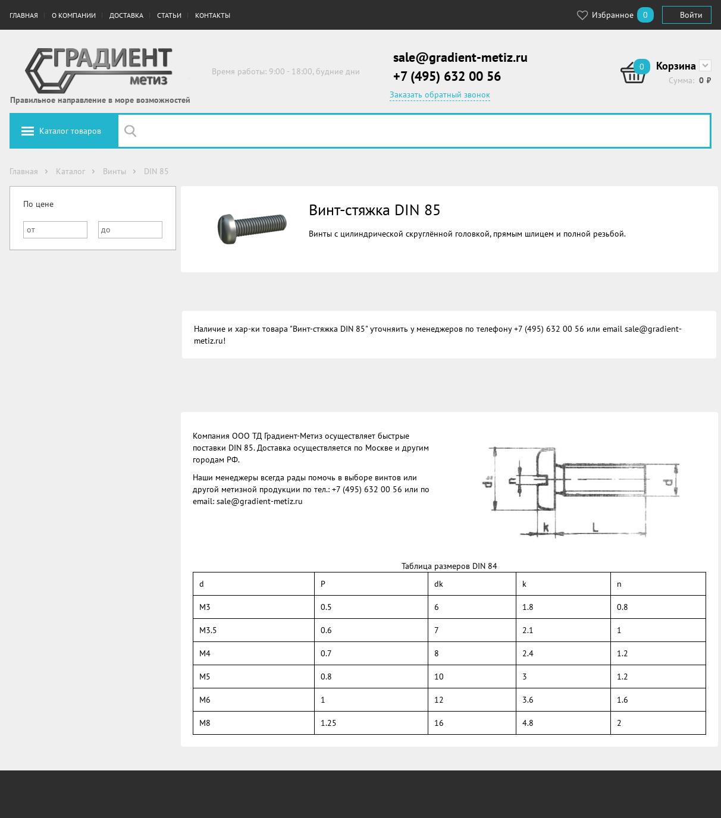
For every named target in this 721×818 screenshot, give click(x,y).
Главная (24, 15)
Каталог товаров (70, 130)
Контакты (212, 15)
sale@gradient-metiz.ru (460, 57)
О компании (74, 15)
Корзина (676, 66)
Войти (691, 15)
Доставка (126, 15)
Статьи (169, 15)
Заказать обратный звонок (440, 94)
